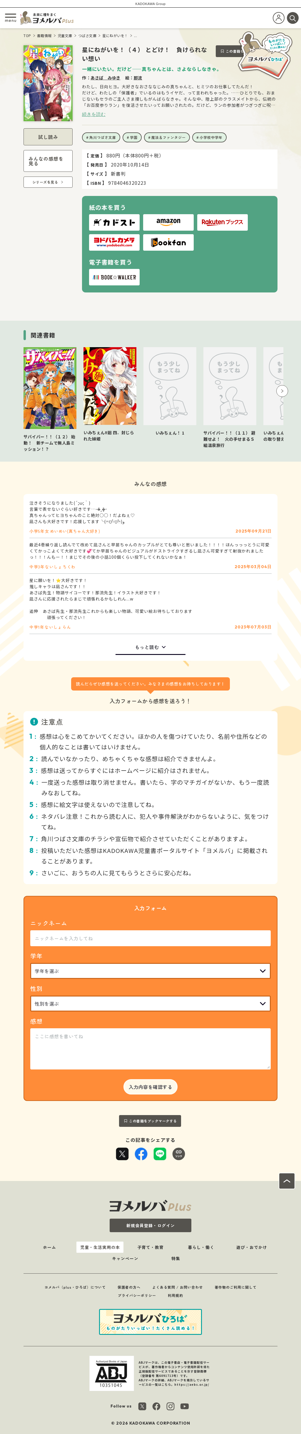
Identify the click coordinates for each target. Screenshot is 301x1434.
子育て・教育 (150, 1247)
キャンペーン (125, 1258)
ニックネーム (48, 923)
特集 (175, 1258)
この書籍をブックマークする (153, 1120)
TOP (27, 35)
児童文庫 (65, 35)
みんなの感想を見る (46, 161)
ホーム (49, 1247)
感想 (36, 1021)
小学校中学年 (211, 137)
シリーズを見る (45, 181)
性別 (36, 988)
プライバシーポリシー (137, 1295)
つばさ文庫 (87, 35)
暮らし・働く (201, 1247)
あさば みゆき (106, 78)
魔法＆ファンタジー (168, 137)
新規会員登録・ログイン (150, 1225)
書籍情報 (44, 35)
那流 (138, 78)
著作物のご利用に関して (236, 1287)
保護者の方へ (129, 1287)
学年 (36, 955)
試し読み (48, 136)
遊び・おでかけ (251, 1247)
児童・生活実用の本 (100, 1247)
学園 (134, 137)
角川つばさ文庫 (102, 137)
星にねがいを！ (115, 35)
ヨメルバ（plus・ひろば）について (75, 1287)
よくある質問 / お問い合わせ (177, 1287)
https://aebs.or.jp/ (191, 1384)
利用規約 (175, 1295)
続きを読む (94, 114)
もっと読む (147, 647)
